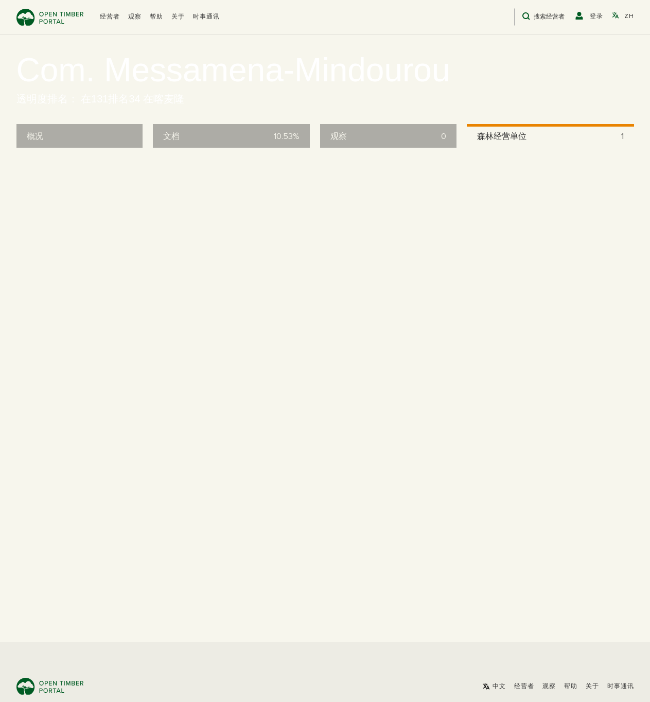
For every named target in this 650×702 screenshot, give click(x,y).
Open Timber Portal (49, 17)
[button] (110, 17)
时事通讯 (206, 17)
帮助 (156, 17)
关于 (178, 17)
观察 (135, 17)
